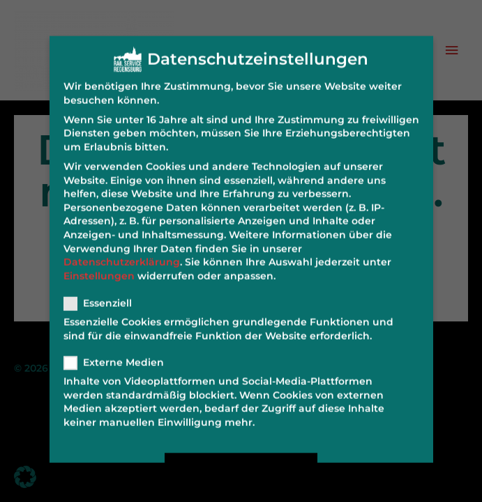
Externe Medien (118, 353)
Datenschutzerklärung (121, 253)
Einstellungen (99, 267)
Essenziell (102, 294)
